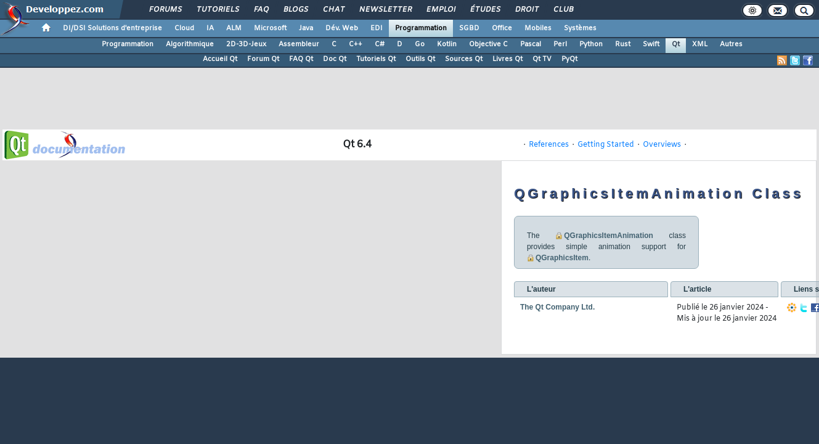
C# (380, 44)
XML (699, 44)
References (549, 145)
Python (591, 44)
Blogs (295, 10)
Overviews (662, 145)
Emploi (440, 10)
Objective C (488, 44)
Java (306, 28)
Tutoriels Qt (376, 59)
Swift (651, 44)
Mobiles (538, 28)
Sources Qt (464, 59)
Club (563, 10)
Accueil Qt (220, 59)
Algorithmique (190, 44)
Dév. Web (341, 28)
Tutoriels (217, 10)
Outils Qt (420, 59)
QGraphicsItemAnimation (608, 235)
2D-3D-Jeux (246, 44)
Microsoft (270, 28)
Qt (676, 44)
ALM (234, 28)
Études (484, 10)
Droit (526, 10)
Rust (622, 44)
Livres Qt (507, 59)
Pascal (530, 44)
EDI (376, 28)
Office (502, 28)
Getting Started (605, 145)
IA (210, 28)
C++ (355, 44)
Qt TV (542, 59)
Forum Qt (263, 59)
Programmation (421, 28)
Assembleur (299, 44)
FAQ (260, 10)
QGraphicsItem (562, 257)
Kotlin (447, 44)
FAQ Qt (301, 59)
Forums (164, 10)
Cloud (184, 28)
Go (420, 44)
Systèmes (580, 28)
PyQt (569, 59)
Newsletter (384, 10)
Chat (333, 10)
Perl (560, 44)
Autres (731, 44)
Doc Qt (334, 59)
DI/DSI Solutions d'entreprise (112, 28)
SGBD (469, 28)
